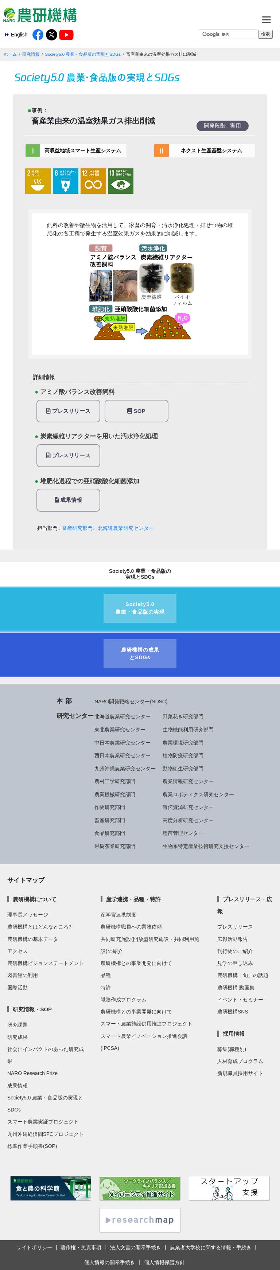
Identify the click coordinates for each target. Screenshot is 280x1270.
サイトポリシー (34, 1247)
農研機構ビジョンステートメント (45, 963)
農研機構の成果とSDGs (140, 653)
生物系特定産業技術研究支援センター (206, 846)
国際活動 (17, 987)
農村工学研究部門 (114, 781)
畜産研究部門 (77, 528)
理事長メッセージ (27, 915)
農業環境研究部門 (183, 743)
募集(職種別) (231, 1049)
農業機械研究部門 (114, 794)
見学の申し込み (235, 963)
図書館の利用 (22, 975)
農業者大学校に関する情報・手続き (211, 1247)
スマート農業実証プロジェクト (43, 1122)
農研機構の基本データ (32, 939)
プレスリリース (68, 411)
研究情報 (31, 54)
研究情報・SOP (32, 1009)
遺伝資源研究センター (188, 807)
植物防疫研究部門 (183, 755)
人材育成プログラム (240, 1061)
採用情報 (234, 1034)
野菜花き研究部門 (183, 716)
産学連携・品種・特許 (133, 899)
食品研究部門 (109, 833)
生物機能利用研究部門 (188, 729)
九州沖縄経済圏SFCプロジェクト (45, 1134)
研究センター (75, 715)
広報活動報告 (232, 939)
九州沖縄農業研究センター (125, 768)
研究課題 (17, 1025)
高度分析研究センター (188, 820)
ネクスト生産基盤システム (211, 150)
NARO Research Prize (32, 1073)
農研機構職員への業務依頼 (131, 927)
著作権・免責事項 (81, 1247)
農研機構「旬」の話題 (242, 975)
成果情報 (68, 500)
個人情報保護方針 (164, 1262)
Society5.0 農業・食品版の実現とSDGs (83, 54)
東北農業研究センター (119, 729)
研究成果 (17, 1037)
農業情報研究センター (188, 781)
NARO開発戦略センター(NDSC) (130, 701)
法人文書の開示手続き (135, 1247)
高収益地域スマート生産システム (82, 150)
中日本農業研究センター (122, 743)
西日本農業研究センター (122, 755)
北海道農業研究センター (126, 528)
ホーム (10, 54)
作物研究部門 (109, 807)
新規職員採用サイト (240, 1073)
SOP (136, 411)
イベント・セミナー (240, 1000)
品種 (106, 975)
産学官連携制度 (118, 915)
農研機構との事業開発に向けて (136, 963)
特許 (106, 987)
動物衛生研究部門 (183, 768)
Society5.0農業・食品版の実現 (140, 608)
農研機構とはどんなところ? (39, 927)
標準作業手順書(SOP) (32, 1146)
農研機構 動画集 (235, 987)
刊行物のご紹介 (235, 951)
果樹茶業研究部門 (114, 846)
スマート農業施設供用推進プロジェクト (146, 1024)
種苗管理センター (183, 833)
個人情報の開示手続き (109, 1262)
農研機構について (35, 899)
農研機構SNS (232, 1012)
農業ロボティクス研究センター (198, 794)
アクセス (17, 951)
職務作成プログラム (124, 1000)
